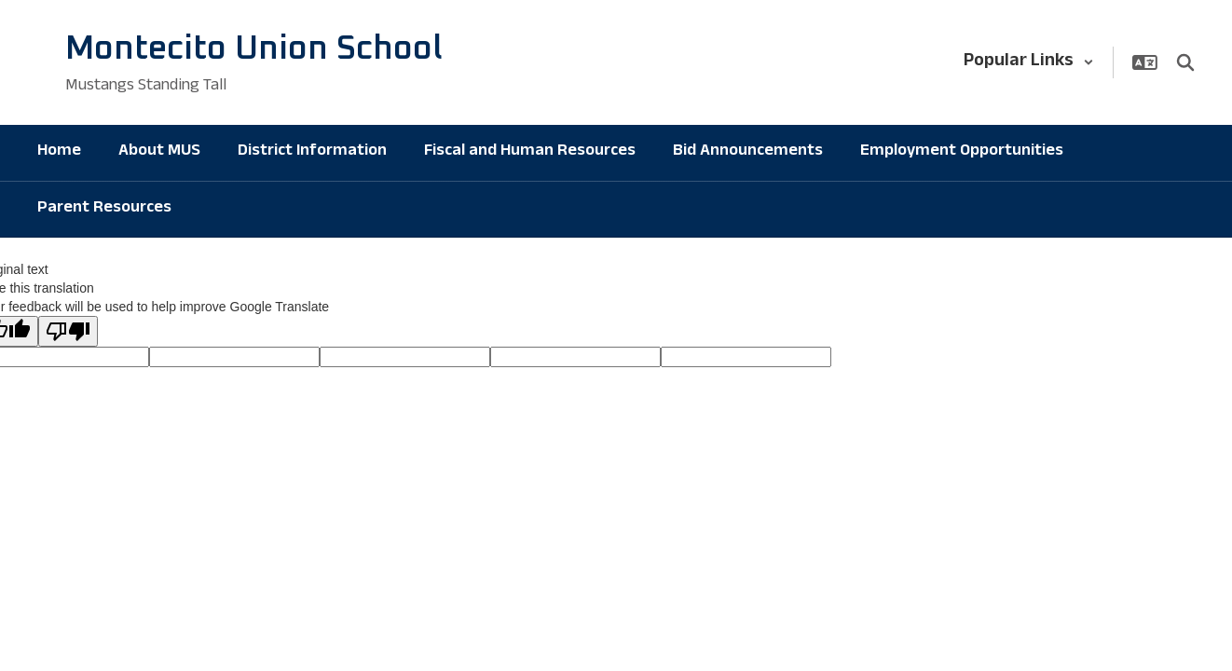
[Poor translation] (68, 331)
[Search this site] (1185, 62)
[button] (1029, 62)
